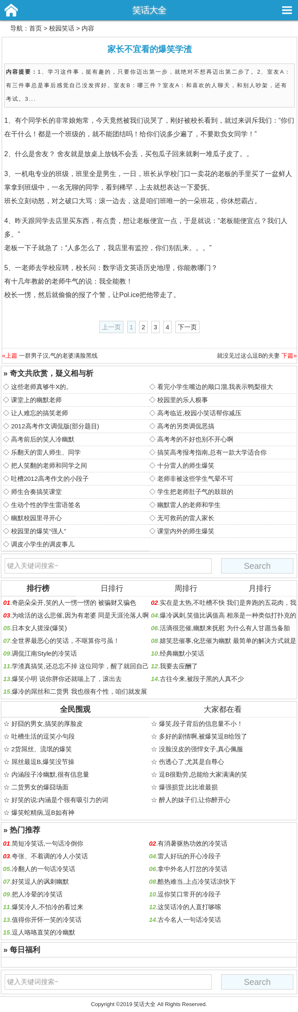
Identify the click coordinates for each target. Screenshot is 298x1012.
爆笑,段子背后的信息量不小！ (201, 723)
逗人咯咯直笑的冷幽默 (43, 932)
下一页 (187, 327)
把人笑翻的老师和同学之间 (49, 465)
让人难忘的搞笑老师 (39, 412)
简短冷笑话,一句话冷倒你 (47, 843)
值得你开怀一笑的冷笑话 (47, 919)
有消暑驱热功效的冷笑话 (192, 843)
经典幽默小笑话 (182, 653)
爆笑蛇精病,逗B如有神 (42, 812)
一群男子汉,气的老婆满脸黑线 (58, 355)
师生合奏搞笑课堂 (36, 491)
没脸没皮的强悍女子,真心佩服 (201, 749)
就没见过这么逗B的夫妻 (248, 355)
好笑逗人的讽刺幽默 (40, 881)
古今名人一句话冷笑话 (189, 919)
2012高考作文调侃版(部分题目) (55, 426)
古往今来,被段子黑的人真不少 (202, 678)
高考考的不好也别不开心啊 (195, 439)
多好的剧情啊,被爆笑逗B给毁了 (203, 736)
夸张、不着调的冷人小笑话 (50, 856)
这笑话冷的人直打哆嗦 (189, 906)
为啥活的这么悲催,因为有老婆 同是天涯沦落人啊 (80, 615)
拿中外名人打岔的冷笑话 (192, 868)
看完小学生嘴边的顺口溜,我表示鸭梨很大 (215, 386)
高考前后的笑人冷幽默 (42, 439)
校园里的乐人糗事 (182, 399)
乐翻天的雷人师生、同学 (46, 452)
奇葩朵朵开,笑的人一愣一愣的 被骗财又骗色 (74, 602)
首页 (35, 28)
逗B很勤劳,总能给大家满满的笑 (203, 774)
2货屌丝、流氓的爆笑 (41, 749)
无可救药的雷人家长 (185, 517)
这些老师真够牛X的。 (41, 386)
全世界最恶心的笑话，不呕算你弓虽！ (66, 640)
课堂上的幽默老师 (36, 399)
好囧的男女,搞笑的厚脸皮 (47, 723)
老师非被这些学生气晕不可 (195, 478)
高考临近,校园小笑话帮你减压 (199, 412)
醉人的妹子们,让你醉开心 (194, 799)
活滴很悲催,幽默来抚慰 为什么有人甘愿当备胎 (225, 627)
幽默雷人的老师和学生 (189, 504)
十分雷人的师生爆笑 (185, 465)
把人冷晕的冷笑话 (37, 894)
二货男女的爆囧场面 (39, 787)
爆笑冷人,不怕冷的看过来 (47, 906)
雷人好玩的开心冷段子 (189, 856)
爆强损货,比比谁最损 (188, 787)
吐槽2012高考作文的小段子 (49, 478)
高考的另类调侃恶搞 (185, 426)
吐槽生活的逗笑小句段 (43, 736)
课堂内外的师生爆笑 (185, 531)
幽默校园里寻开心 (36, 517)
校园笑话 (61, 28)
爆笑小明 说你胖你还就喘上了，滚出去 (66, 678)
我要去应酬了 (179, 666)
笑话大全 (149, 10)
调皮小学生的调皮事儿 (42, 544)
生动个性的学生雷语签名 (46, 504)
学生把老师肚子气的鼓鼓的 (195, 491)
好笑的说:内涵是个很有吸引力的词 (59, 799)
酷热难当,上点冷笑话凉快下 (196, 881)
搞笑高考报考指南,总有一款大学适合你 (212, 452)
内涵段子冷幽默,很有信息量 (50, 774)
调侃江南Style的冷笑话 (44, 653)
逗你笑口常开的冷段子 (189, 894)
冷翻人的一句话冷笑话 (43, 868)
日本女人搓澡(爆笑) (39, 627)
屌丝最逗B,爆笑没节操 (42, 761)
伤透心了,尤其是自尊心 (191, 761)
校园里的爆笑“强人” (38, 531)
